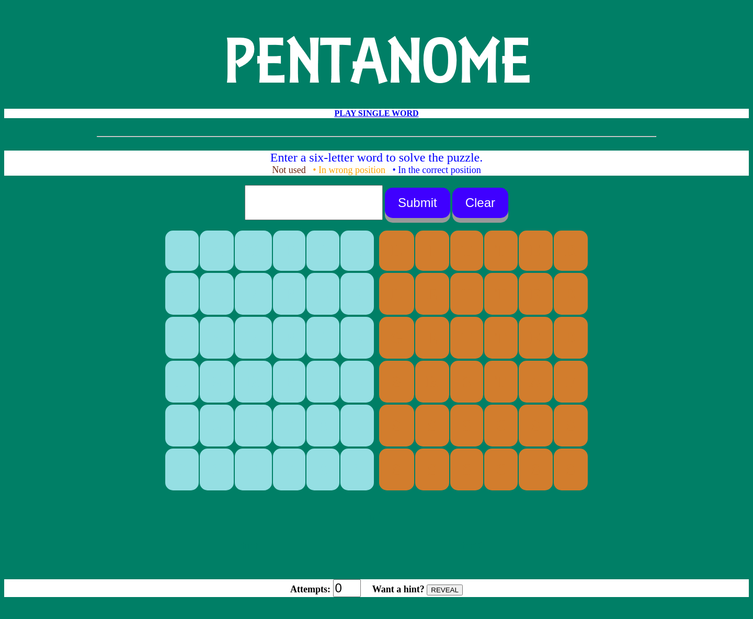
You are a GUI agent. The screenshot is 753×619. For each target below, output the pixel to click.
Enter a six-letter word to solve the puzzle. (376, 157)
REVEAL (445, 590)
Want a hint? (398, 589)
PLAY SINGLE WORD (376, 113)
